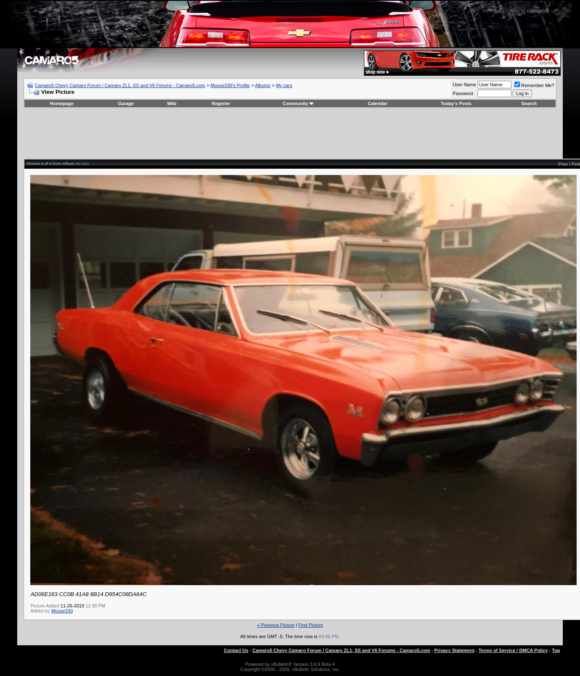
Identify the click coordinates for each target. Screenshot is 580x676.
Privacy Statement (454, 650)
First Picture (310, 625)
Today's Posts (456, 103)
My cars (284, 85)
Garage (126, 103)
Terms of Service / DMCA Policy (513, 650)
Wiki (172, 103)
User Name (464, 84)
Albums (263, 85)
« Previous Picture (276, 625)
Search (529, 103)
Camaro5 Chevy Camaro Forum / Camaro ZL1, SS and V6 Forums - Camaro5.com (120, 85)
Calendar (378, 103)
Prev (563, 164)
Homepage (62, 103)
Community (298, 103)
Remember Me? (534, 85)
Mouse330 (62, 610)
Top (556, 650)
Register (221, 103)
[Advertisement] (290, 133)
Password (463, 93)
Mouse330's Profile (230, 85)
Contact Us (236, 650)
